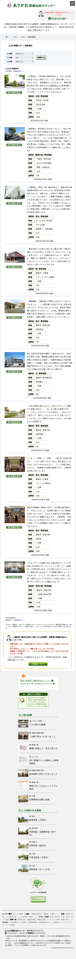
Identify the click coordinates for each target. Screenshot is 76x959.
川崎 (42, 940)
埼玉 (67, 917)
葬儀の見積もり (42, 919)
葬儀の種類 (31, 919)
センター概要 (18, 914)
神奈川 (57, 917)
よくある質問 (23, 917)
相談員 (45, 914)
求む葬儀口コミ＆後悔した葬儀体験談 (23, 922)
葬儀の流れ (22, 919)
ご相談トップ (55, 914)
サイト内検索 (10, 925)
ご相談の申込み (36, 914)
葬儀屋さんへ (58, 922)
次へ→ (21, 71)
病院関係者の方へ (45, 922)
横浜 (38, 940)
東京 (52, 917)
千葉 (62, 917)
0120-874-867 (12, 933)
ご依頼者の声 (11, 917)
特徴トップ (33, 917)
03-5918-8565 (40, 933)
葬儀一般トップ (67, 919)
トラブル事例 (55, 919)
